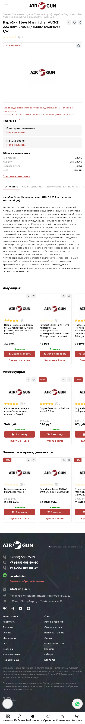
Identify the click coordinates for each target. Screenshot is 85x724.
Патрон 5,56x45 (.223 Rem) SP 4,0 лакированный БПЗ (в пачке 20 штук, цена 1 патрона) (18, 329)
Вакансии (8, 649)
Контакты (49, 660)
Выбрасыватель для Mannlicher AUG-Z (15, 490)
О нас (47, 616)
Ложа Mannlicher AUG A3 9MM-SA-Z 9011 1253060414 (54, 490)
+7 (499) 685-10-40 (24, 562)
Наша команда (11, 660)
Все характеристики (16, 176)
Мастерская (9, 638)
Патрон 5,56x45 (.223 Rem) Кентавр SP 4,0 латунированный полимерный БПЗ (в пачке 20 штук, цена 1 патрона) (54, 331)
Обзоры (48, 654)
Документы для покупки (63, 186)
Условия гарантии (54, 621)
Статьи (48, 638)
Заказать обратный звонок (27, 581)
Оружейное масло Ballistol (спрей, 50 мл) (54, 409)
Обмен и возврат (54, 627)
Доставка (8, 627)
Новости (49, 649)
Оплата (7, 632)
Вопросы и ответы (54, 632)
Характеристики (32, 186)
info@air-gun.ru (20, 589)
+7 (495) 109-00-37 (24, 568)
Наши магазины (11, 654)
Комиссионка (10, 616)
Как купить (9, 621)
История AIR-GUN (54, 643)
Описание (11, 186)
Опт (5, 643)
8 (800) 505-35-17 (22, 557)
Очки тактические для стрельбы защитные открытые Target (16, 411)
